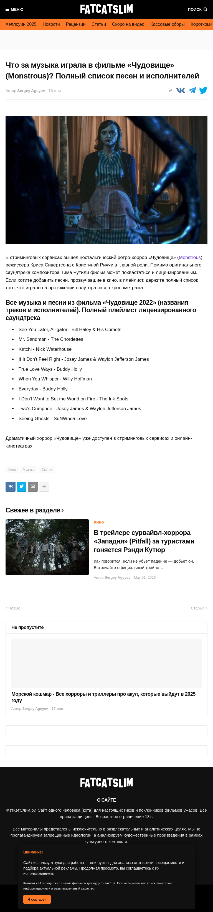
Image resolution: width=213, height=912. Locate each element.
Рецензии (76, 24)
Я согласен (37, 899)
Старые (198, 608)
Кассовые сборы (168, 24)
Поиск (195, 9)
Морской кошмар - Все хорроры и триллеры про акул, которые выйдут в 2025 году (103, 697)
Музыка (28, 470)
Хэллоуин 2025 (21, 24)
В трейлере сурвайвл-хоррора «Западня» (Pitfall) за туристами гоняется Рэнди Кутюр (144, 541)
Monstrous (190, 257)
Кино (12, 470)
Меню (17, 9)
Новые (14, 608)
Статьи (99, 24)
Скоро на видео (128, 24)
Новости (51, 24)
